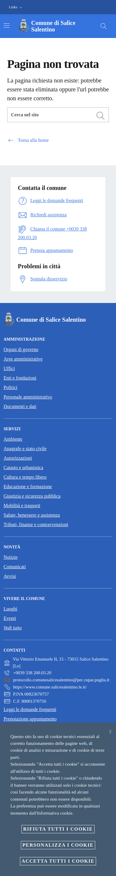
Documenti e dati (20, 406)
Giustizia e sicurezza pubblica (32, 496)
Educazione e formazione (28, 486)
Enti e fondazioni (20, 377)
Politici (10, 387)
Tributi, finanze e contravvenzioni (36, 524)
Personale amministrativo (28, 396)
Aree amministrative (23, 358)
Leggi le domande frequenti (30, 709)
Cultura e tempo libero (25, 477)
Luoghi (10, 608)
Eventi (10, 618)
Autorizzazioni (18, 458)
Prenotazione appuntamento (30, 718)
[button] (16, 7)
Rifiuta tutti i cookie (58, 828)
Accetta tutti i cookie (58, 861)
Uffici (9, 368)
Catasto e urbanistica (23, 467)
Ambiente (13, 439)
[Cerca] (103, 26)
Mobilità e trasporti (22, 505)
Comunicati (15, 566)
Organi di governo (21, 349)
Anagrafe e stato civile (25, 448)
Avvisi (10, 576)
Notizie (11, 557)
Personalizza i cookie (58, 845)
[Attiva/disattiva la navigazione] (6, 25)
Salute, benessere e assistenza (32, 515)
